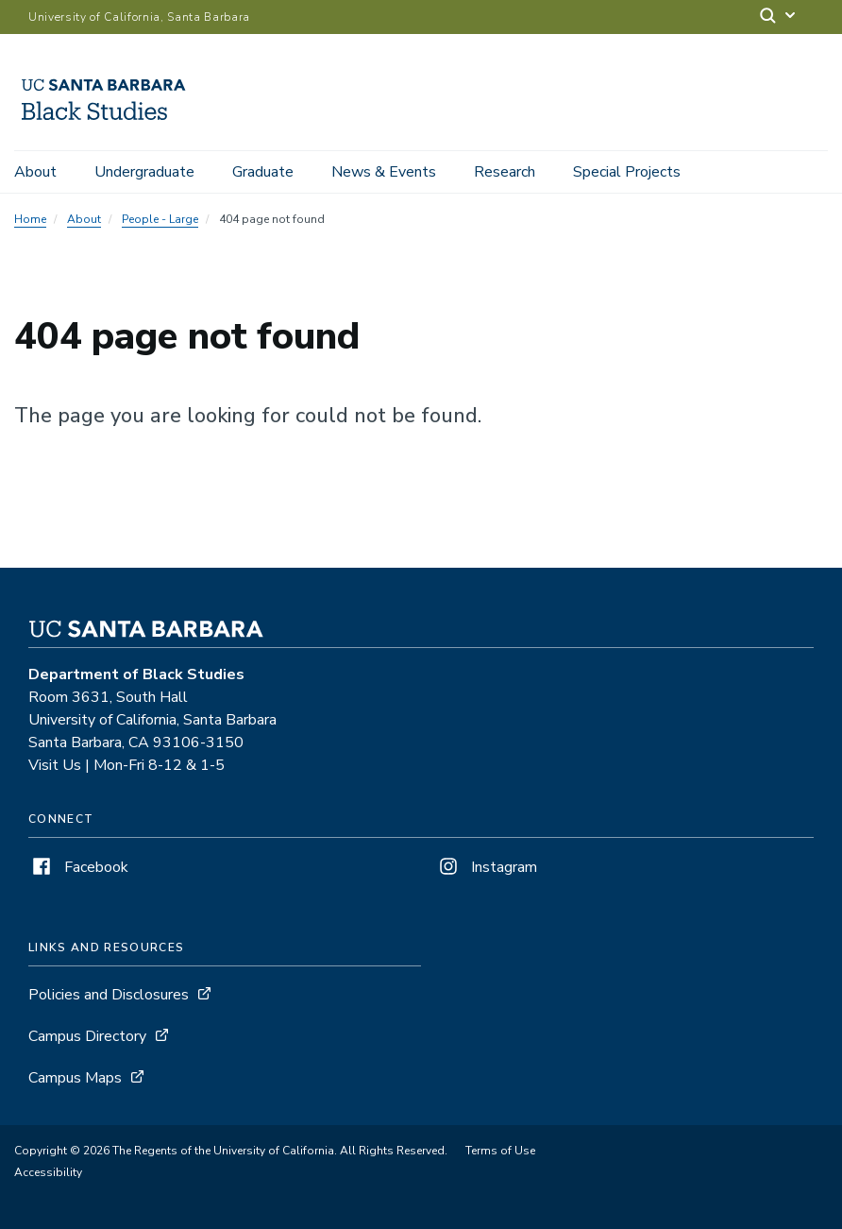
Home (30, 219)
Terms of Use (500, 1150)
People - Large (160, 219)
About (35, 172)
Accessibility (48, 1172)
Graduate (263, 172)
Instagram (486, 867)
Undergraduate (144, 172)
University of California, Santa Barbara (139, 17)
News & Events (383, 172)
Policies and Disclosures (108, 994)
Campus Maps (75, 1077)
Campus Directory (87, 1036)
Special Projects (627, 172)
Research (504, 172)
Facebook (78, 867)
